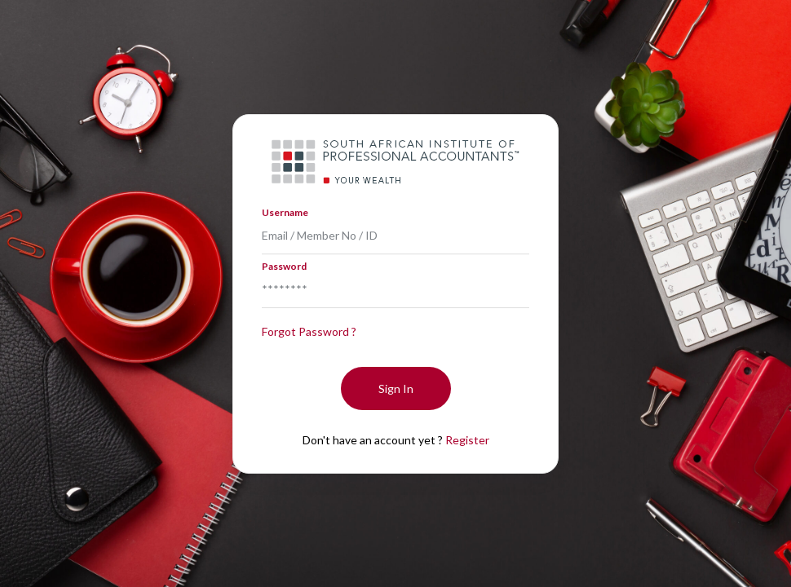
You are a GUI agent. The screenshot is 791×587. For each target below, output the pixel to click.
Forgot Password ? (309, 331)
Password (284, 266)
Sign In (395, 388)
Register (467, 440)
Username (285, 212)
